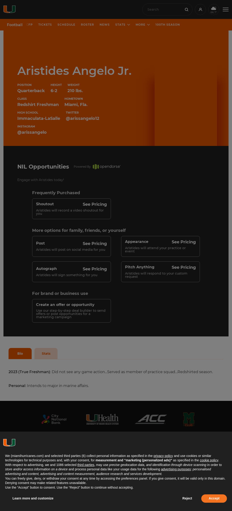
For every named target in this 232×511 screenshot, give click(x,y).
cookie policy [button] (209, 460)
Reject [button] (187, 498)
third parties (85, 465)
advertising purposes (176, 469)
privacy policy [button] (163, 456)
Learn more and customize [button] (32, 498)
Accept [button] (214, 498)
